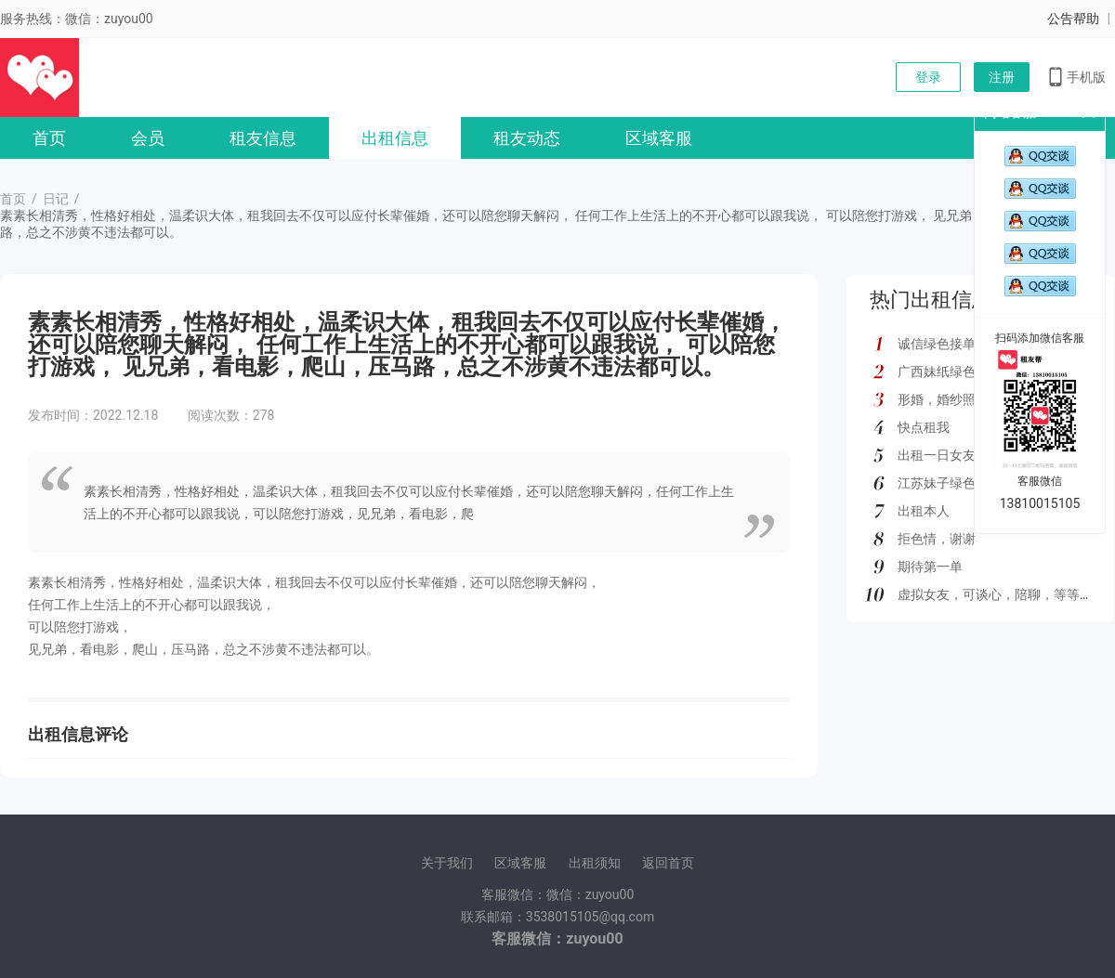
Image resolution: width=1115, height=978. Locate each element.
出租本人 (924, 510)
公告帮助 (1073, 18)
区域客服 (658, 138)
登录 (928, 77)
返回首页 (668, 862)
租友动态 (526, 138)
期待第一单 (930, 566)
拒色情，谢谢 (937, 538)
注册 (1002, 77)
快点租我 (924, 427)
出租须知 (595, 862)
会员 (147, 138)
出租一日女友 (937, 455)
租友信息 (263, 138)
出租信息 (394, 138)
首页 (49, 138)
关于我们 (447, 862)
